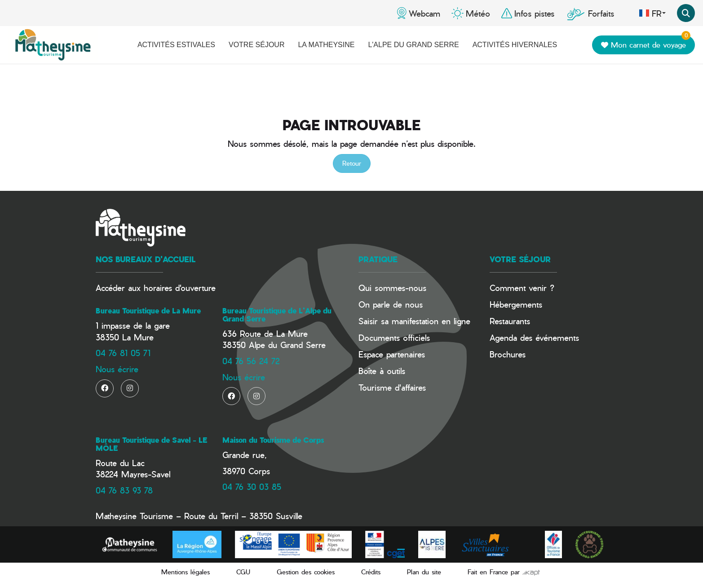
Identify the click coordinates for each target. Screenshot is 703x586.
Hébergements (516, 304)
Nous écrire (117, 369)
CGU (243, 572)
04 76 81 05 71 (123, 352)
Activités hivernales (515, 44)
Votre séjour (256, 44)
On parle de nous (390, 304)
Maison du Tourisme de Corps (273, 440)
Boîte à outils (381, 370)
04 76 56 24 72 (250, 361)
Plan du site (424, 572)
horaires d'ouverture (180, 287)
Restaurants (510, 321)
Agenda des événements (534, 337)
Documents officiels (394, 337)
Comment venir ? (522, 287)
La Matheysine (326, 44)
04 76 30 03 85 (251, 486)
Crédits (370, 572)
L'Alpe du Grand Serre (413, 44)
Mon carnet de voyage (645, 42)
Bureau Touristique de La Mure (148, 310)
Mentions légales (185, 572)
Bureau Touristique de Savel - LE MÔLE (151, 444)
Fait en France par (504, 572)
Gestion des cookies (306, 572)
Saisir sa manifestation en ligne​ (414, 321)
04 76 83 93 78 (124, 490)
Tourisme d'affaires (392, 387)
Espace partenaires (391, 354)
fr (652, 13)
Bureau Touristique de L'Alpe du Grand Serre (277, 314)
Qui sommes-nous (392, 287)
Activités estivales (176, 44)
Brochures (508, 354)
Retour (351, 163)
